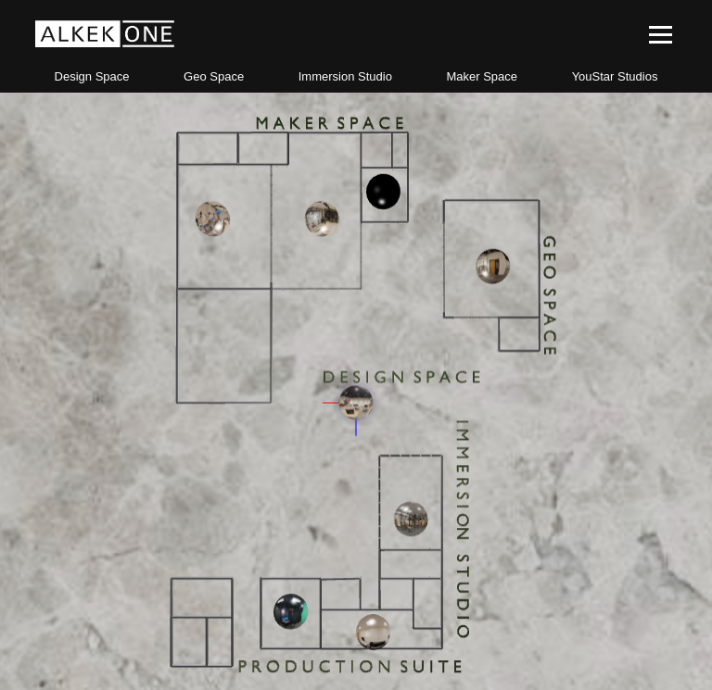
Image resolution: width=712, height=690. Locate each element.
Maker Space (481, 76)
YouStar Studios (615, 76)
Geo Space (214, 76)
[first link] (104, 44)
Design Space (92, 76)
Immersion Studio (345, 76)
